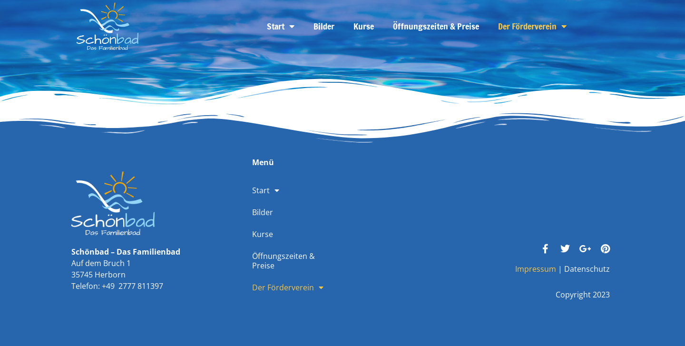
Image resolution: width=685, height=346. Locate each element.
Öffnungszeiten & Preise (436, 26)
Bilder (323, 26)
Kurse (363, 26)
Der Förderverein (532, 26)
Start (280, 26)
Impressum (535, 269)
